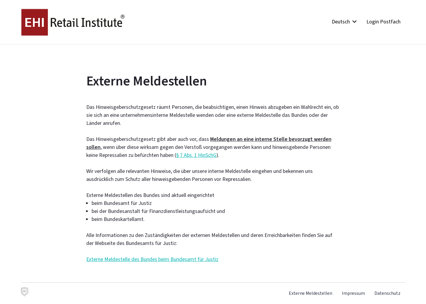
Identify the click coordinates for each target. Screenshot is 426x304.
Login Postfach (383, 21)
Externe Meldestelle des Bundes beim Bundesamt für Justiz (152, 259)
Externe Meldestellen (310, 293)
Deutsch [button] (344, 21)
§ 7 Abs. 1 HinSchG (196, 155)
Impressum (353, 293)
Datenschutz (387, 293)
